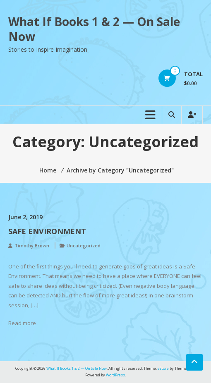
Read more (22, 323)
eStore (163, 368)
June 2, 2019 (25, 217)
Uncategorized (84, 245)
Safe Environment (47, 231)
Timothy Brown (31, 245)
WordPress (115, 375)
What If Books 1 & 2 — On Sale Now (94, 29)
